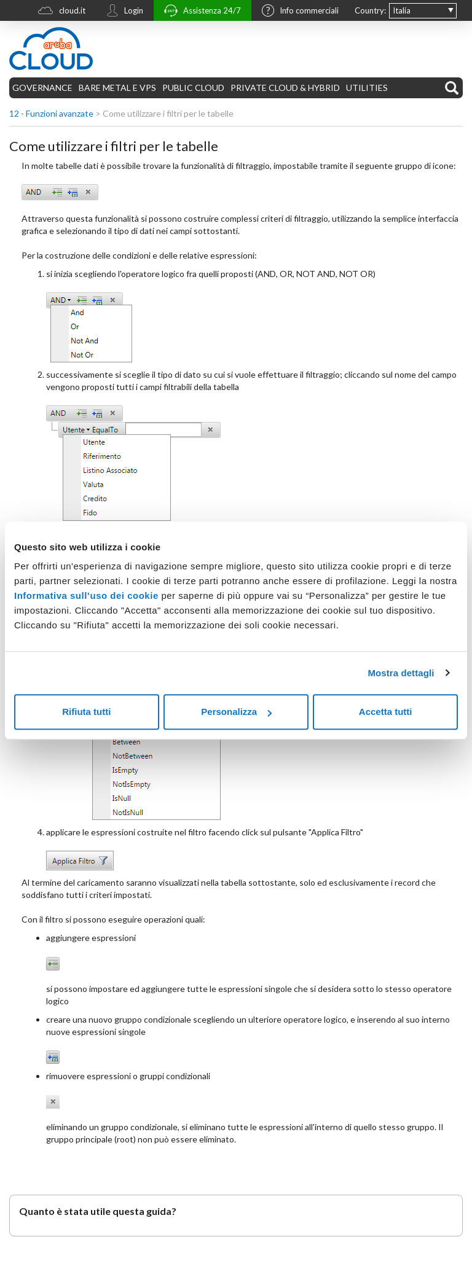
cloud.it (58, 12)
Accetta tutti (385, 711)
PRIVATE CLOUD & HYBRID (285, 87)
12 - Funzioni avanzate (51, 113)
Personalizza (236, 711)
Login (121, 11)
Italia (402, 10)
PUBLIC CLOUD (193, 87)
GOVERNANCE (42, 87)
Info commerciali (297, 11)
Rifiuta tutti (86, 711)
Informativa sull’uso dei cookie (86, 595)
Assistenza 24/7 (199, 12)
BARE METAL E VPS (117, 87)
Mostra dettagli (401, 673)
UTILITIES (367, 87)
